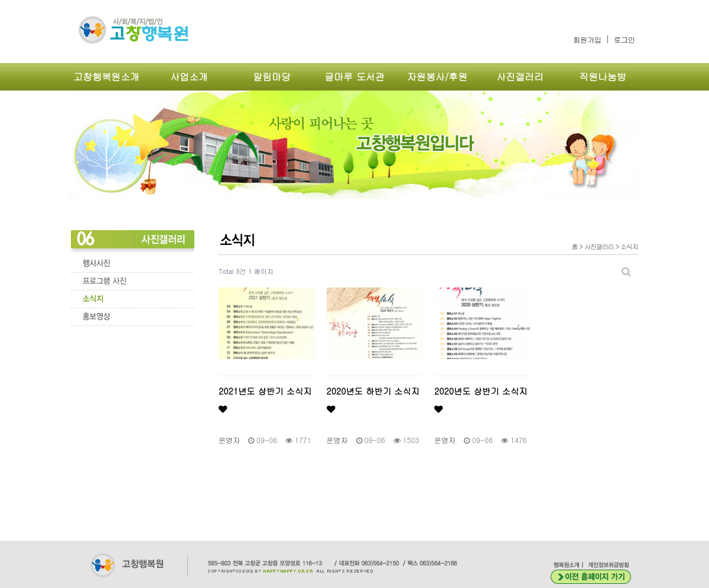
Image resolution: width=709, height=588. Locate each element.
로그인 (624, 39)
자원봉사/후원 (437, 76)
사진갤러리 (520, 76)
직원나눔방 (602, 76)
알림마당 (272, 76)
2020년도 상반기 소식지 (481, 399)
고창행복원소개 (106, 76)
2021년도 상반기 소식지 (265, 399)
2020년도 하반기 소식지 (373, 399)
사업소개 (189, 76)
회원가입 (587, 39)
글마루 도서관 (354, 76)
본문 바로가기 (0, 0)
